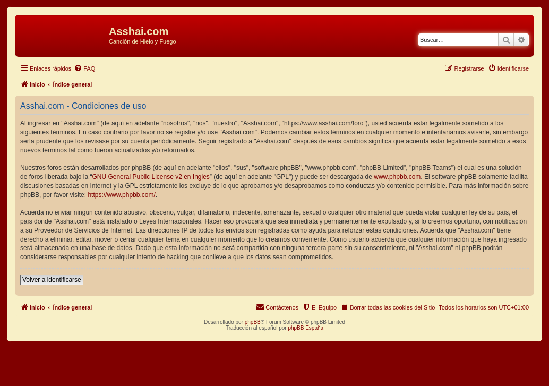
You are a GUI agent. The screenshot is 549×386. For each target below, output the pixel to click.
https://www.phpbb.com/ (121, 195)
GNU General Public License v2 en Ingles (150, 177)
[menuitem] (84, 68)
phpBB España (305, 328)
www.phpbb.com (397, 177)
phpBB (253, 322)
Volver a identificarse (51, 280)
